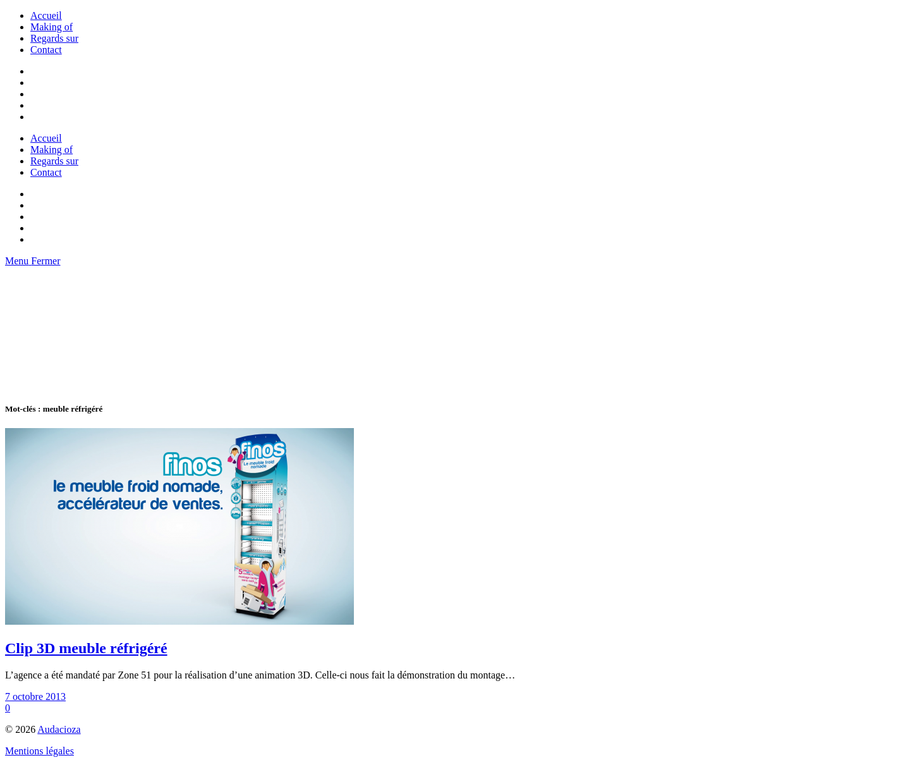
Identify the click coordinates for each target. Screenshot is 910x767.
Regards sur (54, 38)
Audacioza (58, 729)
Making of (51, 26)
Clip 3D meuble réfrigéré (86, 648)
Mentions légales (39, 751)
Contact (46, 49)
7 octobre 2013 (35, 696)
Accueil (46, 15)
